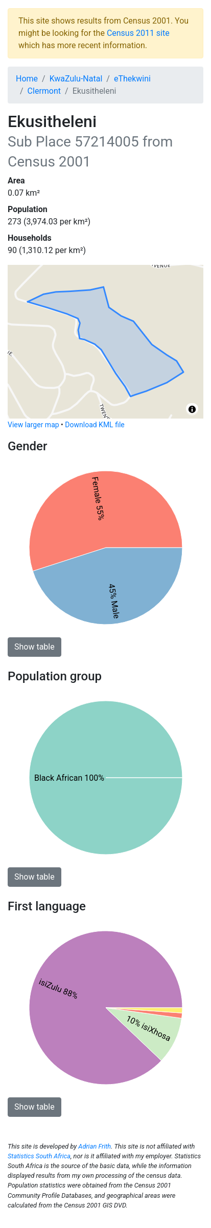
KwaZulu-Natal (76, 79)
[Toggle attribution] (192, 409)
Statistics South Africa (39, 1156)
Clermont (44, 91)
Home (27, 79)
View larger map (33, 425)
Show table (34, 647)
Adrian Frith (94, 1146)
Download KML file (94, 425)
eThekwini (132, 79)
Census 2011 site (138, 33)
